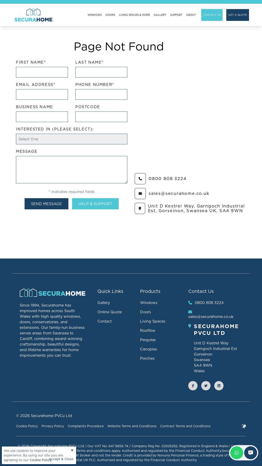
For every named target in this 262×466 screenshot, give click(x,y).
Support (176, 15)
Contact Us (212, 15)
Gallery (160, 15)
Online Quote (109, 311)
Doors (110, 15)
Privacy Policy (53, 426)
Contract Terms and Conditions (185, 426)
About (191, 15)
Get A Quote (237, 15)
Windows (95, 15)
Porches (147, 358)
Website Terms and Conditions (132, 426)
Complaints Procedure (86, 426)
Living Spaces (152, 321)
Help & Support (95, 203)
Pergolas (148, 339)
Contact (104, 321)
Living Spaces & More (134, 15)
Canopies (148, 349)
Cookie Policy (40, 460)
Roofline (147, 330)
